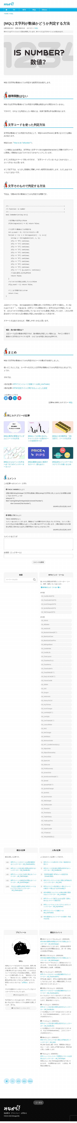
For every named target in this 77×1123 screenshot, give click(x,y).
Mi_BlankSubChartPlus (48, 642)
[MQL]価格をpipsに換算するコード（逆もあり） (38, 464)
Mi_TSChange (45, 826)
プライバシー (15, 1115)
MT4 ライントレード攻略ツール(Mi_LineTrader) (31, 385)
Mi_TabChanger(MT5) (48, 613)
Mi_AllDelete (45, 626)
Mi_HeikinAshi (45, 698)
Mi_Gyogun (45, 694)
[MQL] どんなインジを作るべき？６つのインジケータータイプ (14, 465)
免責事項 (7, 1115)
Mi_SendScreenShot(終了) (49, 778)
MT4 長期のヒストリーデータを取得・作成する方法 (57, 919)
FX (14, 11)
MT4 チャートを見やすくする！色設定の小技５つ (57, 864)
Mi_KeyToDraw (46, 706)
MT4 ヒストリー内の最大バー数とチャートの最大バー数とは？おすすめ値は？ (57, 889)
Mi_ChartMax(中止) (47, 662)
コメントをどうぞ (10, 538)
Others (44, 11)
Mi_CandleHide (46, 650)
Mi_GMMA (44, 686)
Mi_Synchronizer (46, 798)
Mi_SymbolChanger (47, 790)
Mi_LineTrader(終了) (47, 722)
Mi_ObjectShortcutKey (48, 754)
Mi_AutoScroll (45, 630)
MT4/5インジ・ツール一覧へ (51, 589)
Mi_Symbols (45, 794)
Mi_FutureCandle (46, 682)
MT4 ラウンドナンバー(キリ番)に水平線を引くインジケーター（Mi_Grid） (58, 883)
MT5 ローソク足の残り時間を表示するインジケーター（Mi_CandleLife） (23, 870)
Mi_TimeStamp (46, 814)
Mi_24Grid (44, 622)
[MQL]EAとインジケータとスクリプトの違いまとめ (62, 464)
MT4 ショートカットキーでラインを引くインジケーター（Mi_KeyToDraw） (57, 907)
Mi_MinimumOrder (47, 742)
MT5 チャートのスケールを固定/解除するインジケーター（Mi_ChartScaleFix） (23, 864)
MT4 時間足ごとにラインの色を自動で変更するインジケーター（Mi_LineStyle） (57, 895)
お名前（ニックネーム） (13, 554)
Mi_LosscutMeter (46, 726)
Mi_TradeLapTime (47, 822)
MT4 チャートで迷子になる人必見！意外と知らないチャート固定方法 (57, 901)
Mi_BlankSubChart (47, 638)
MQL (34, 11)
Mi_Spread (44, 782)
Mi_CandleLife (45, 654)
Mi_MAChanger (46, 734)
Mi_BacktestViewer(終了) (49, 634)
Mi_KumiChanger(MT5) (48, 605)
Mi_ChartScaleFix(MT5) (48, 601)
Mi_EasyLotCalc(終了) (48, 678)
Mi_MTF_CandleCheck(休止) (50, 746)
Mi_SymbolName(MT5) (48, 609)
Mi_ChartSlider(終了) (47, 674)
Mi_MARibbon (45, 738)
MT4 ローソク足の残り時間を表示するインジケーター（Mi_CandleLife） (57, 870)
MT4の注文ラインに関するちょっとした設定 (30, 389)
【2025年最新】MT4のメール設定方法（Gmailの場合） (56, 877)
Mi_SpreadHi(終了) (47, 786)
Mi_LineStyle (45, 718)
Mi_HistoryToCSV (46, 702)
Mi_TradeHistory (46, 818)
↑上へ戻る (38, 1104)
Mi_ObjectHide (46, 750)
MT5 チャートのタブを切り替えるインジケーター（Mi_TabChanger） (23, 877)
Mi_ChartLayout (46, 658)
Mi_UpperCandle (46, 830)
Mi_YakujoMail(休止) (47, 838)
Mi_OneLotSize (46, 758)
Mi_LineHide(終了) (47, 714)
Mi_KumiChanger (46, 710)
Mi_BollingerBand (46, 646)
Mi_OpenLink (45, 762)
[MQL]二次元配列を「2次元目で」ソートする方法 (62, 438)
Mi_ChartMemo (46, 666)
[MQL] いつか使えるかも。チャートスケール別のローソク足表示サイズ (38, 439)
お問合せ (24, 984)
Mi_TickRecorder (46, 806)
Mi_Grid (43, 690)
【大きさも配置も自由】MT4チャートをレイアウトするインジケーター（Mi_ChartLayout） (23, 890)
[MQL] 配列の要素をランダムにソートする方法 (14, 438)
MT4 (24, 11)
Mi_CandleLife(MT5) (47, 597)
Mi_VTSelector (46, 834)
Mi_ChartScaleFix (46, 670)
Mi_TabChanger (46, 802)
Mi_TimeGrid (45, 810)
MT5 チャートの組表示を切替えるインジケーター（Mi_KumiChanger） (23, 883)
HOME (6, 15)
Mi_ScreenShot (46, 774)
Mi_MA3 (44, 730)
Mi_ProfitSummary (47, 770)
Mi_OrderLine (45, 766)
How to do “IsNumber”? (23, 144)
